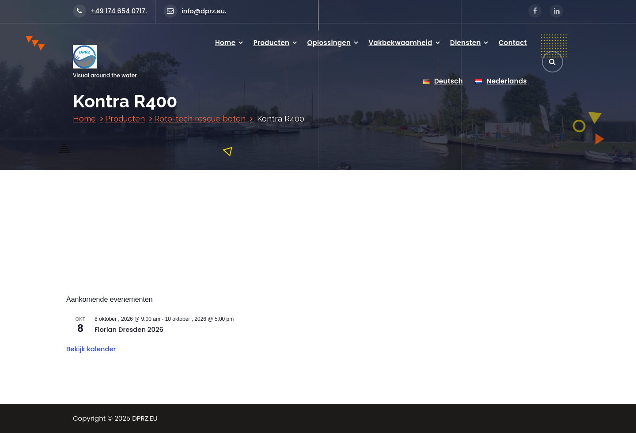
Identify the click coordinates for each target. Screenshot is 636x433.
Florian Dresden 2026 (129, 329)
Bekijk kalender (91, 348)
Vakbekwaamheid (400, 42)
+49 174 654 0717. (110, 10)
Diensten (465, 42)
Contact (513, 42)
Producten (272, 42)
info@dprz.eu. (195, 10)
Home (225, 42)
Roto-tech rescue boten (200, 118)
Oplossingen (329, 42)
